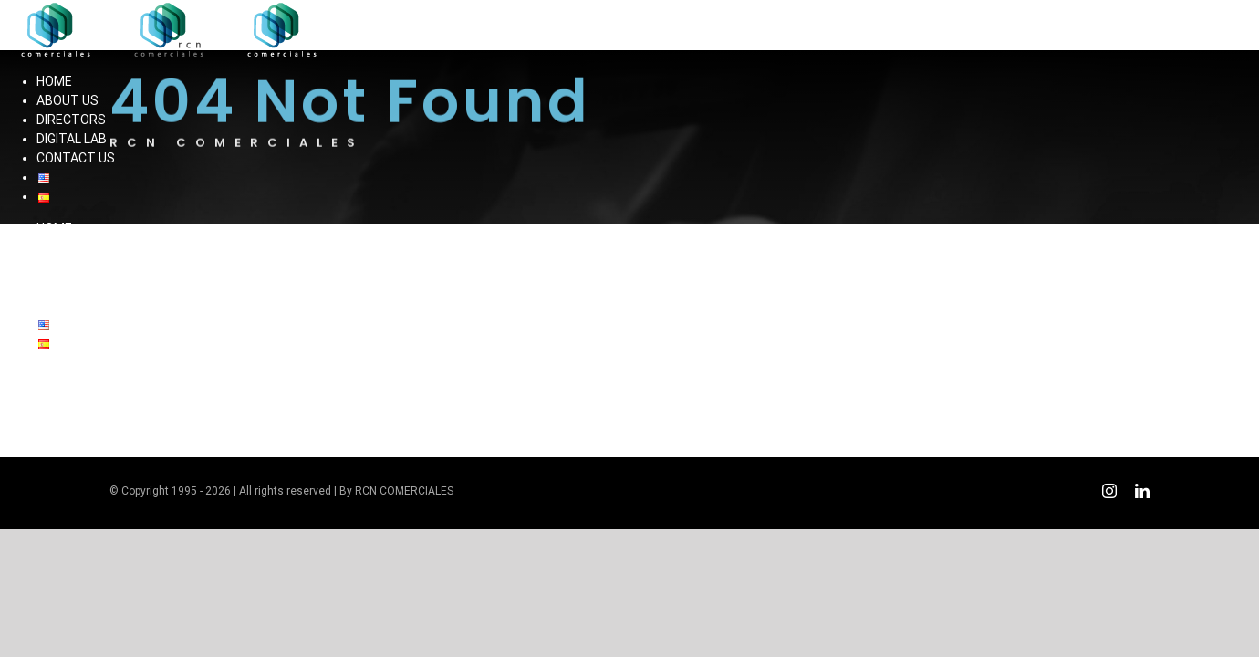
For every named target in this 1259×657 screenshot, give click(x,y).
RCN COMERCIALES (404, 491)
